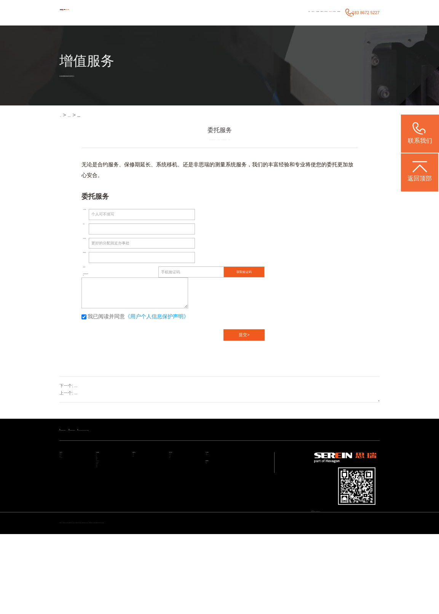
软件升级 (82, 391)
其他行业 (103, 567)
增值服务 (286, 12)
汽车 (100, 477)
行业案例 (220, 12)
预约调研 (213, 515)
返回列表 (359, 399)
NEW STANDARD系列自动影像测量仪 (94, 600)
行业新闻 (140, 485)
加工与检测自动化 (111, 526)
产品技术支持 (180, 477)
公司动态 (140, 477)
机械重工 (103, 559)
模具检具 (103, 502)
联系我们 (330, 12)
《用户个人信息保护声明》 (157, 322)
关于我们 (307, 12)
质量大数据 (105, 543)
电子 (100, 485)
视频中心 (176, 502)
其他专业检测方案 (74, 502)
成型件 (101, 518)
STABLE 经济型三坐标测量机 (114, 593)
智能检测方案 (70, 485)
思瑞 (204, 165)
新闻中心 (243, 12)
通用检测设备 (70, 477)
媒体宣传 (140, 494)
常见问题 (176, 494)
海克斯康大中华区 (221, 485)
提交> (244, 340)
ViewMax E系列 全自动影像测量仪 (348, 593)
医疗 (100, 494)
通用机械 (103, 510)
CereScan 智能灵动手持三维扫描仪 (286, 593)
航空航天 (103, 551)
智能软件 (67, 494)
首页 (180, 12)
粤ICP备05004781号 (360, 539)
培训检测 (82, 399)
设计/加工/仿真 (108, 535)
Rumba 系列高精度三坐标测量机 (169, 593)
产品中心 (198, 12)
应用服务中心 (180, 485)
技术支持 (264, 12)
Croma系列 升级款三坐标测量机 (227, 593)
